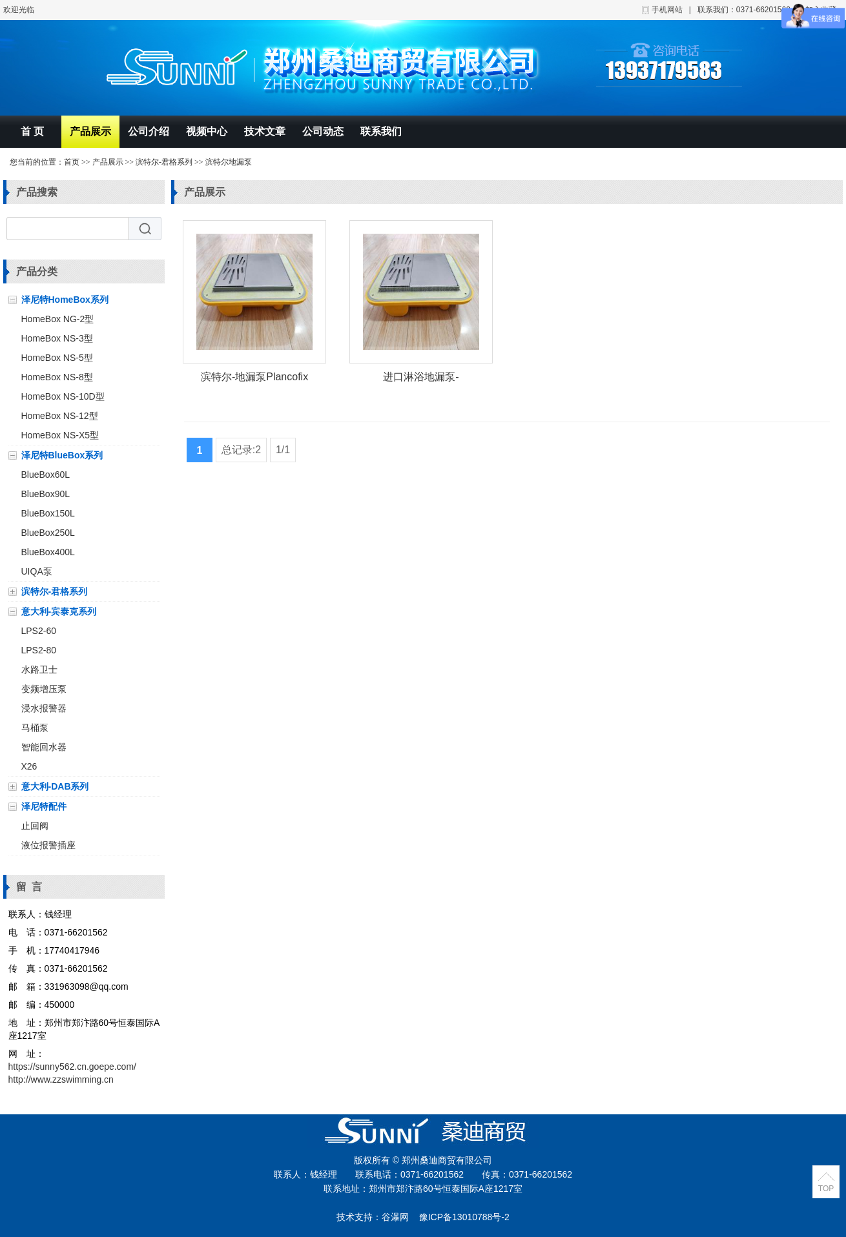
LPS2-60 (38, 631)
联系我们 (381, 131)
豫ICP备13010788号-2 (464, 1217)
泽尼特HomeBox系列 (64, 299)
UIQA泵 (36, 571)
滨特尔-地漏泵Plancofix (254, 376)
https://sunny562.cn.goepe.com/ (72, 1066)
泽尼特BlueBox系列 (62, 455)
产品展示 (90, 131)
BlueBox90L (45, 494)
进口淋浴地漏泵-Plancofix (421, 379)
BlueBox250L (48, 532)
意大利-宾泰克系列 (59, 611)
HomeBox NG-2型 (57, 319)
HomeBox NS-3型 (57, 338)
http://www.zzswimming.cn (61, 1079)
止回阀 (34, 826)
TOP (826, 1188)
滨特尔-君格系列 (164, 162)
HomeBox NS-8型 (57, 377)
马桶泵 (34, 727)
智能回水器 (44, 747)
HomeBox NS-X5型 (60, 435)
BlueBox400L (48, 552)
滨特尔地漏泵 (228, 162)
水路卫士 (39, 669)
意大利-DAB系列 (55, 786)
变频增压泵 (44, 689)
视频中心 (206, 131)
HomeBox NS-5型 (57, 358)
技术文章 (264, 131)
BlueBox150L (48, 513)
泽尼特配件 (44, 806)
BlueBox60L (45, 474)
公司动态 (323, 131)
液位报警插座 (48, 845)
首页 (71, 162)
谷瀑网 (395, 1217)
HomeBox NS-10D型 (63, 396)
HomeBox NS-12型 (59, 416)
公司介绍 (148, 131)
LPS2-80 (38, 650)
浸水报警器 (44, 708)
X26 (29, 766)
